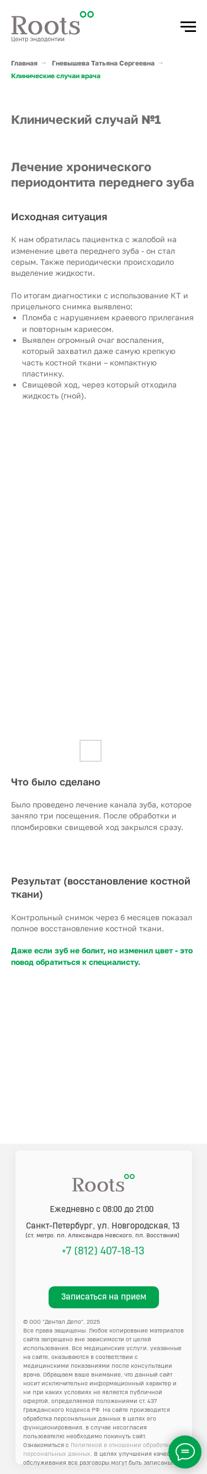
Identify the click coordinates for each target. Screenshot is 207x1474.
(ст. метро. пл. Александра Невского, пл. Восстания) (102, 1235)
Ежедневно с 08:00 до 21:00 (101, 1209)
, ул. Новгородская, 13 (103, 1226)
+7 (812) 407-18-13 (103, 1251)
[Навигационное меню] (188, 26)
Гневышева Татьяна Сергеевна (103, 63)
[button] (104, 1297)
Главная (24, 63)
